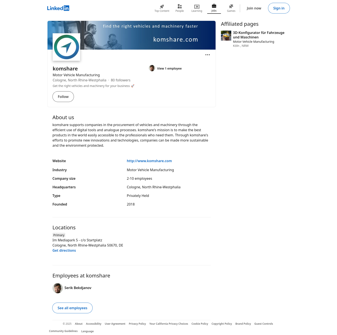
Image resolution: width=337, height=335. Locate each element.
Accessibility (93, 324)
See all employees (72, 308)
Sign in (279, 8)
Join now (254, 8)
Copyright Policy (221, 324)
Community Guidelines (63, 331)
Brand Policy (243, 324)
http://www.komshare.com (149, 160)
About (79, 324)
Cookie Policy (199, 324)
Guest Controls (263, 324)
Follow (63, 96)
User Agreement (115, 324)
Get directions (64, 250)
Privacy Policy (137, 324)
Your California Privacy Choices (168, 324)
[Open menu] (207, 54)
